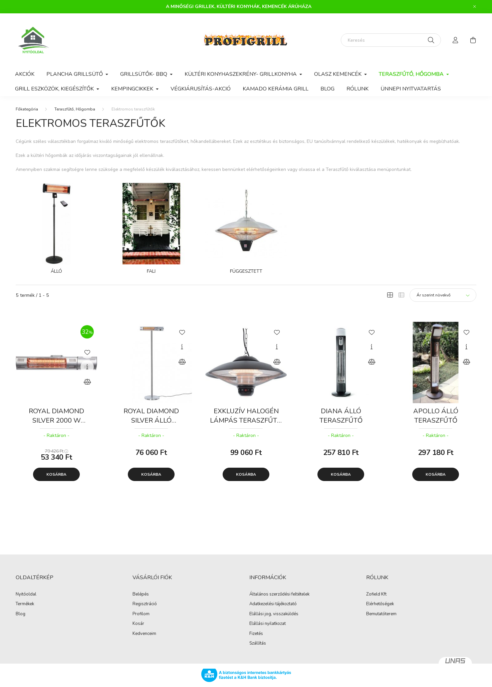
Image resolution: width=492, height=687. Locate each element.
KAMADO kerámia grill (275, 88)
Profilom (141, 614)
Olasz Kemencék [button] (338, 74)
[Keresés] (391, 40)
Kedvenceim (144, 634)
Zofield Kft (376, 594)
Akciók (24, 74)
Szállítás (257, 643)
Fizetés (256, 634)
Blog (327, 88)
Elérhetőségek (380, 604)
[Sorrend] (443, 295)
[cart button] (473, 40)
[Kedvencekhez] (87, 352)
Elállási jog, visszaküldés (273, 614)
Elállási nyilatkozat (267, 624)
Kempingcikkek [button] (133, 88)
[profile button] (455, 40)
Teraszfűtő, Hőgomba (74, 109)
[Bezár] (475, 7)
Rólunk (357, 88)
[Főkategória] (27, 109)
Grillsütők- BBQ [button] (144, 74)
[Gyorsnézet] (87, 367)
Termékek (25, 604)
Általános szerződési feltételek (279, 594)
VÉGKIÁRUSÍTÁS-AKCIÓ (201, 88)
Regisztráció (145, 604)
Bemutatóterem (381, 614)
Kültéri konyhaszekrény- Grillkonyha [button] (241, 74)
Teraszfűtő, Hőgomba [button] (412, 74)
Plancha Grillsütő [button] (75, 74)
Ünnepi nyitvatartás (411, 88)
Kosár (138, 624)
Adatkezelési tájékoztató (273, 604)
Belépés (141, 594)
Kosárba (56, 474)
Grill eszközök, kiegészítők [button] (55, 88)
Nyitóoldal (26, 594)
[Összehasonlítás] (87, 382)
